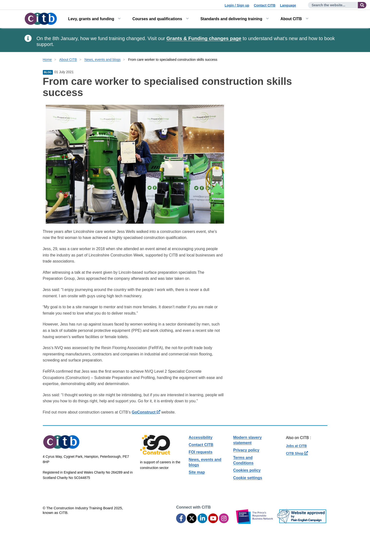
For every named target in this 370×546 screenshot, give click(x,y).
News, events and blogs (102, 60)
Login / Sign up (237, 5)
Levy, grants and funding (91, 19)
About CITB (291, 19)
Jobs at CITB (296, 446)
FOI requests (201, 452)
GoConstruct (146, 412)
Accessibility (201, 437)
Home (47, 60)
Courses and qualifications (157, 19)
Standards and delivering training (231, 19)
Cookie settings (247, 478)
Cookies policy (247, 470)
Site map (197, 472)
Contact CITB (264, 5)
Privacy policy (246, 450)
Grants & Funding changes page (203, 38)
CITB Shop (297, 453)
